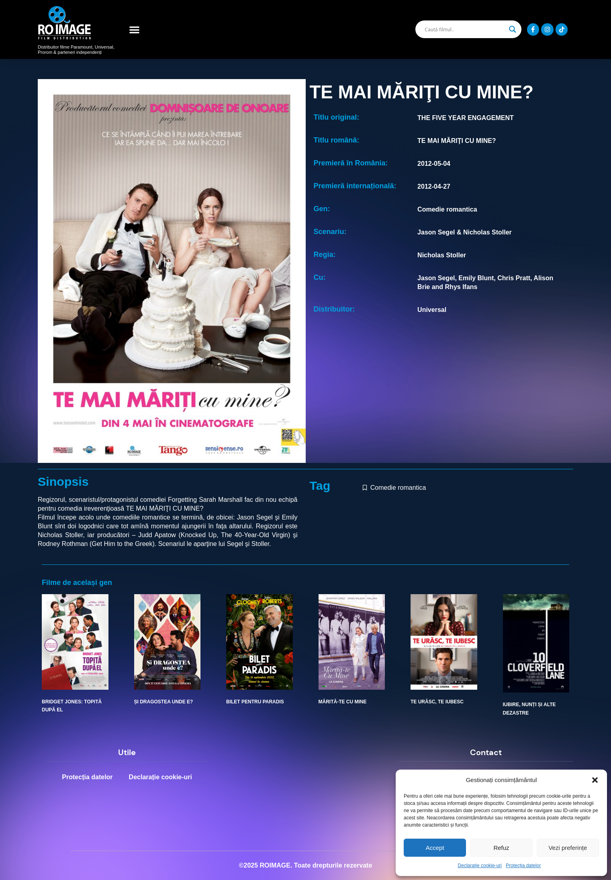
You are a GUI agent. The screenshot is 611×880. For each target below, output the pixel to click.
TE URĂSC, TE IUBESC (437, 702)
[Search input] (465, 29)
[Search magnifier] (512, 29)
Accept (435, 847)
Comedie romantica (398, 487)
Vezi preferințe (567, 847)
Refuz (501, 847)
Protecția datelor (523, 865)
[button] (595, 780)
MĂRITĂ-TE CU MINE (343, 702)
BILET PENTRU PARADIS (255, 702)
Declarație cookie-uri (480, 865)
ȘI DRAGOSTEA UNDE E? (163, 702)
